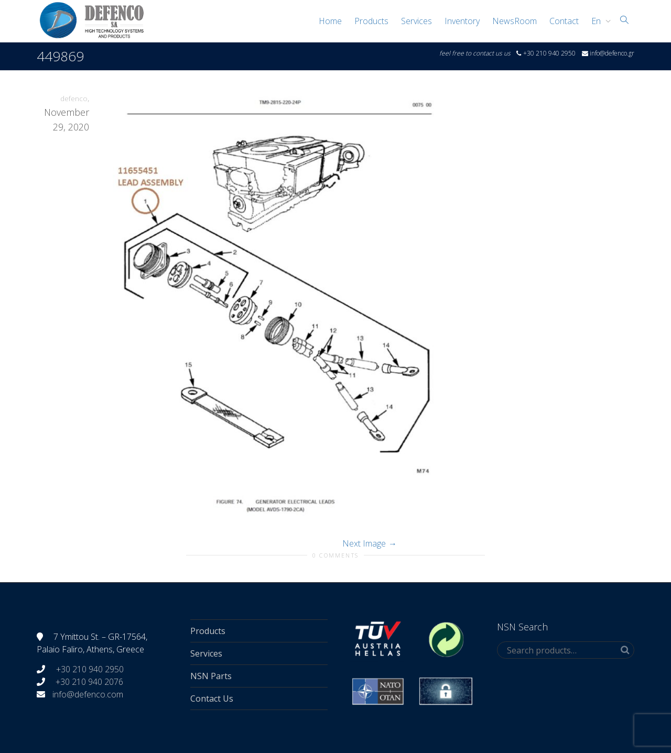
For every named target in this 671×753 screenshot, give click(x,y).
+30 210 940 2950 (89, 669)
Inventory (462, 21)
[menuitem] (598, 21)
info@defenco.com (87, 694)
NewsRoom (514, 21)
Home (330, 21)
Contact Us (211, 698)
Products (371, 21)
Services (416, 21)
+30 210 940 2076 (89, 681)
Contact (564, 21)
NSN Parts (211, 676)
